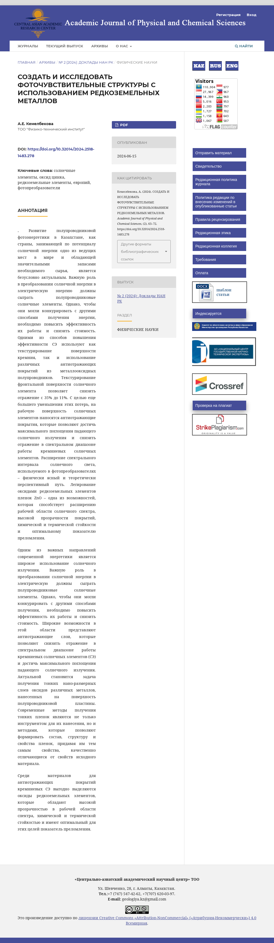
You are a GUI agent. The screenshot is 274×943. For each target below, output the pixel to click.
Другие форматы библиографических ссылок (140, 251)
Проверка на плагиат (213, 405)
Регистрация (228, 15)
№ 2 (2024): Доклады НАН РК (86, 62)
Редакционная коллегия (216, 246)
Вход (251, 15)
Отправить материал (213, 153)
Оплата (201, 273)
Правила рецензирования (217, 219)
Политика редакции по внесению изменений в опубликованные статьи (216, 201)
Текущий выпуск (64, 46)
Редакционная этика (213, 233)
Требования (205, 259)
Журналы (28, 46)
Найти (244, 46)
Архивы (99, 46)
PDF (123, 125)
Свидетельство (208, 166)
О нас (122, 46)
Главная (27, 62)
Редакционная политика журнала (216, 181)
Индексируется (208, 313)
